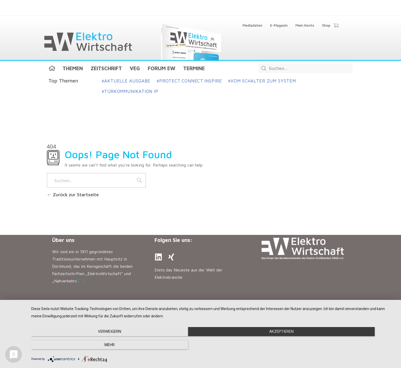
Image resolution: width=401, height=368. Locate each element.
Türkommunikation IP (130, 91)
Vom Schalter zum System (262, 81)
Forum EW (161, 68)
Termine (194, 68)
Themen (73, 68)
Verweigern (85, 345)
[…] (81, 280)
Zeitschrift (106, 68)
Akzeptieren (213, 345)
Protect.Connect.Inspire (189, 81)
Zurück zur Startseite (73, 194)
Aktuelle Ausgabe (126, 81)
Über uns (63, 240)
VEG (135, 68)
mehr (341, 345)
